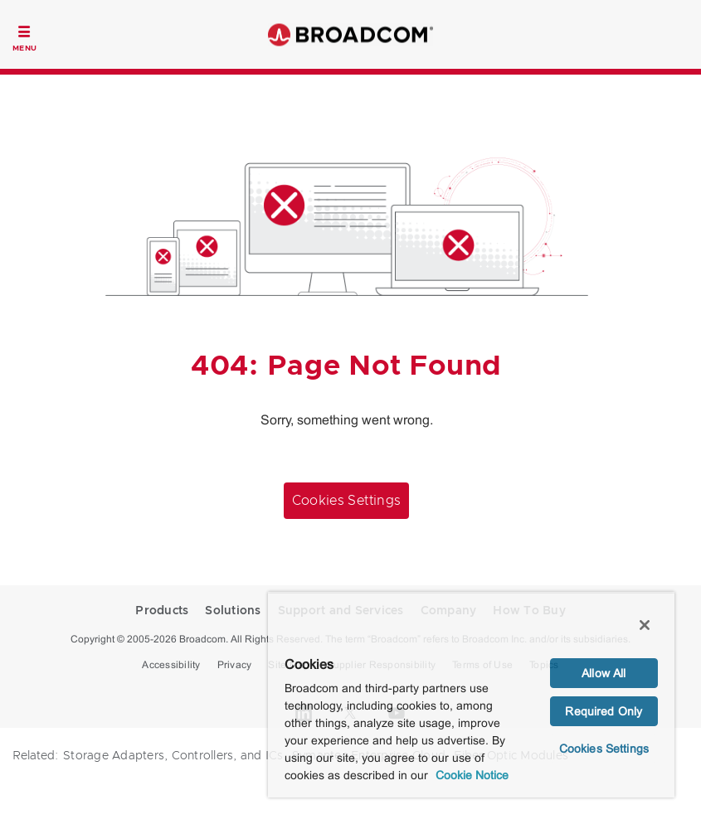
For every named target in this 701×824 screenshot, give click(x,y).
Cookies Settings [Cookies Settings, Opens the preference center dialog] (604, 748)
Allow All (604, 673)
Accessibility (171, 665)
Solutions (232, 611)
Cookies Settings (347, 500)
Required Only (603, 711)
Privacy (234, 665)
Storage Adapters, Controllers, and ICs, (175, 756)
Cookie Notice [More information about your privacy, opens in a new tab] (472, 775)
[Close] (644, 625)
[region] (471, 695)
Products (161, 611)
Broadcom (350, 34)
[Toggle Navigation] (24, 36)
